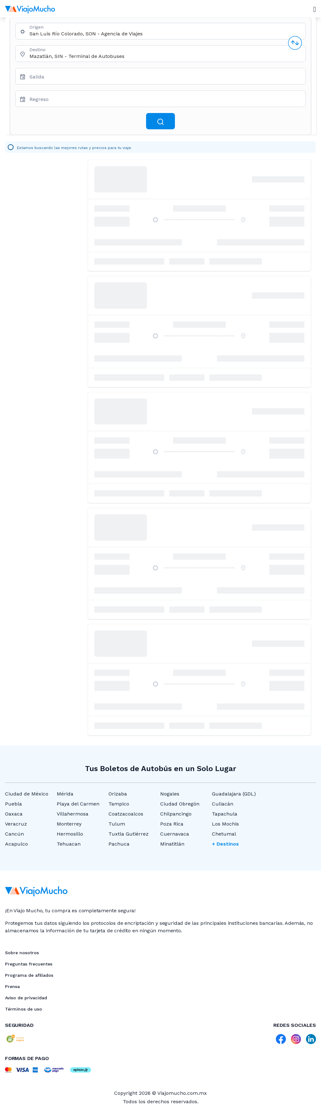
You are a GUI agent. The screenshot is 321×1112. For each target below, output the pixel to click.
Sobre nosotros (22, 952)
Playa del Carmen (78, 804)
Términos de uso (23, 1009)
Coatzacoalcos (125, 814)
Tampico (118, 804)
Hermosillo (70, 834)
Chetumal (224, 834)
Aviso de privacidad (26, 997)
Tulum (116, 824)
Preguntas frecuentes (28, 963)
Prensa (12, 986)
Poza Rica (171, 824)
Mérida (65, 794)
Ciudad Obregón (179, 804)
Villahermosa (72, 814)
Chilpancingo (176, 814)
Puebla (13, 804)
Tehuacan (69, 844)
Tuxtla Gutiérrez (128, 834)
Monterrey (69, 824)
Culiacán (222, 804)
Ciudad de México (26, 794)
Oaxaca (14, 814)
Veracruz (16, 824)
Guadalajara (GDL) (234, 794)
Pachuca (118, 844)
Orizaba (117, 794)
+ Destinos (225, 844)
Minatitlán (172, 844)
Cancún (14, 834)
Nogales (169, 794)
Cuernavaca (174, 834)
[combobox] (164, 33)
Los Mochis (225, 824)
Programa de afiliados (29, 975)
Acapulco (16, 844)
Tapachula (224, 814)
